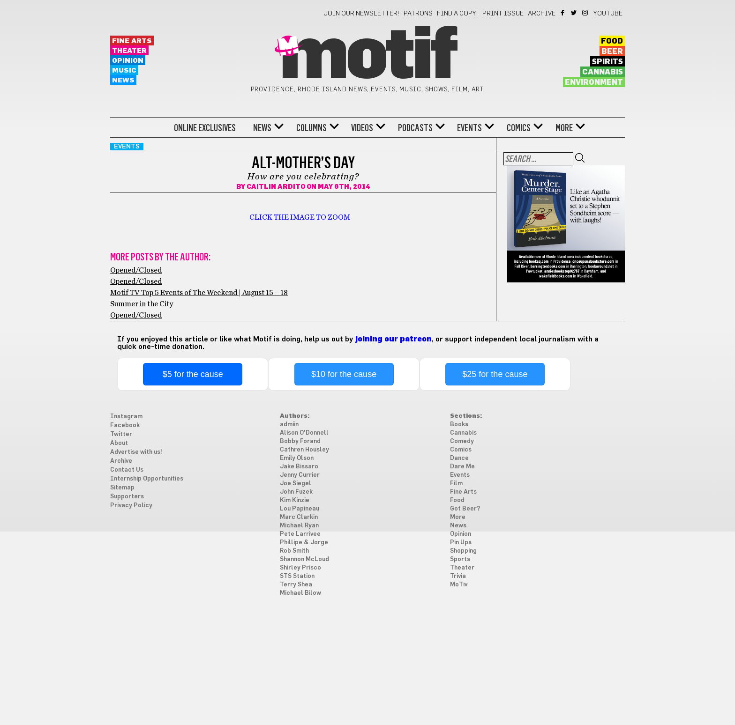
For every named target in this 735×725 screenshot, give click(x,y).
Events (469, 127)
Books (459, 425)
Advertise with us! (136, 452)
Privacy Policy (131, 506)
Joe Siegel (295, 484)
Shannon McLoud (304, 559)
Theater (129, 50)
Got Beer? (465, 509)
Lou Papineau (299, 509)
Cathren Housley (304, 450)
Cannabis (602, 72)
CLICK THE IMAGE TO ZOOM (299, 217)
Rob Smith (294, 551)
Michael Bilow (300, 593)
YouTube (607, 13)
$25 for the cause (494, 374)
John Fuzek (296, 492)
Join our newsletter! (361, 13)
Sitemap (122, 488)
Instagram (585, 12)
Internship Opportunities (146, 479)
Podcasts (415, 127)
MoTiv (458, 585)
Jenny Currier (300, 475)
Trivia (458, 576)
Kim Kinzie (294, 500)
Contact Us (126, 470)
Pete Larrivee (300, 534)
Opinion (127, 60)
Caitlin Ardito (276, 187)
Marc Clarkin (299, 517)
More (564, 127)
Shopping (463, 551)
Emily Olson (297, 458)
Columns (311, 127)
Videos (362, 127)
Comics (519, 127)
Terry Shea (296, 585)
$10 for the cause (343, 374)
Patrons (418, 13)
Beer (612, 51)
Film (456, 484)
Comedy (462, 441)
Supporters (127, 497)
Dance (459, 458)
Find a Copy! (457, 13)
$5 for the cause (193, 374)
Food (612, 41)
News (123, 80)
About (119, 443)
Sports (460, 559)
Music (124, 70)
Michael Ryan (299, 526)
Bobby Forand (300, 441)
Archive (541, 13)
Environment (594, 82)
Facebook (563, 12)
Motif (367, 56)
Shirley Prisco (300, 568)
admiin (289, 425)
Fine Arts (132, 40)
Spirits (607, 62)
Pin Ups (461, 543)
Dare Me (462, 467)
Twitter (574, 12)
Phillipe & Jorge (304, 543)
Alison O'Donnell (304, 433)
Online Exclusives (205, 127)
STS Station (297, 576)
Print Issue (503, 13)
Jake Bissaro (299, 467)
